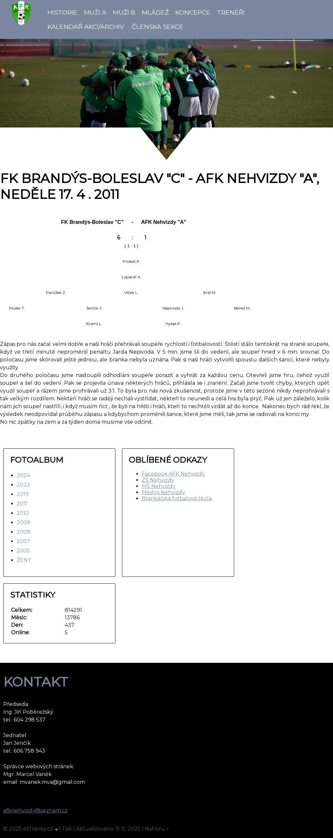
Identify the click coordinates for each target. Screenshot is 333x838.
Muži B (124, 12)
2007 (23, 541)
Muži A (95, 12)
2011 (22, 504)
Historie (62, 12)
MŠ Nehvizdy (159, 486)
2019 (23, 494)
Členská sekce (157, 26)
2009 (23, 522)
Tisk (67, 829)
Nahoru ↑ (157, 829)
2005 (23, 551)
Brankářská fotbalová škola (177, 498)
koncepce (192, 12)
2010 (23, 513)
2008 (24, 532)
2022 (23, 485)
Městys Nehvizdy (163, 492)
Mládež (155, 12)
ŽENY (24, 560)
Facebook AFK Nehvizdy (173, 474)
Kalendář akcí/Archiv (85, 26)
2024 (23, 475)
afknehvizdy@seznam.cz (35, 811)
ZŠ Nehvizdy (158, 480)
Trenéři (231, 12)
